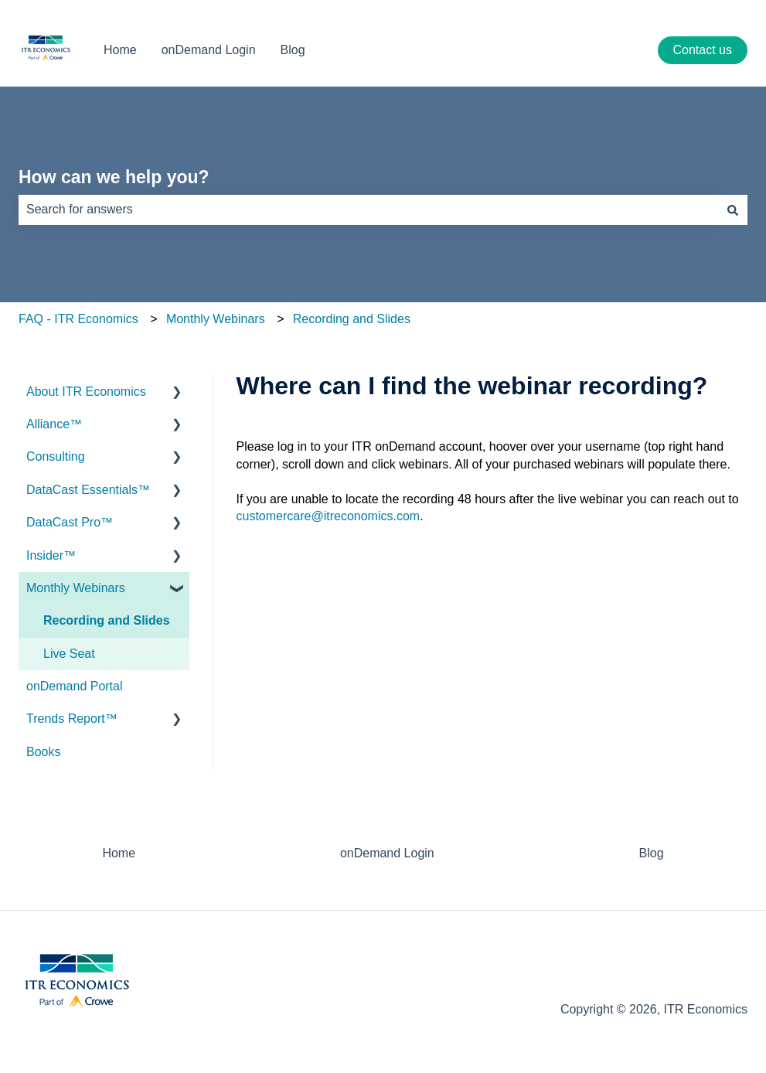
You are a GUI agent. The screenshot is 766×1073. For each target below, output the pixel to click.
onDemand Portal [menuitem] (74, 686)
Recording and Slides (351, 318)
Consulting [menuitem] (55, 456)
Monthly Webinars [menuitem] (75, 587)
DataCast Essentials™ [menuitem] (88, 489)
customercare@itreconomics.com (328, 516)
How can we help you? (114, 177)
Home (120, 49)
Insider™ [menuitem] (51, 555)
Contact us (702, 49)
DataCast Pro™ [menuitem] (69, 522)
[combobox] (368, 209)
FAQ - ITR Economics (78, 318)
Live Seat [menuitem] (69, 653)
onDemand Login (209, 49)
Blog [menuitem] (651, 853)
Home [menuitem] (118, 853)
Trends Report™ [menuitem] (71, 718)
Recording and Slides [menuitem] (106, 620)
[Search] (732, 209)
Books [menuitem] (43, 751)
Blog (293, 49)
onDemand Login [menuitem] (387, 853)
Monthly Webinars (215, 318)
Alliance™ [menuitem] (54, 424)
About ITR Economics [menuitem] (86, 391)
